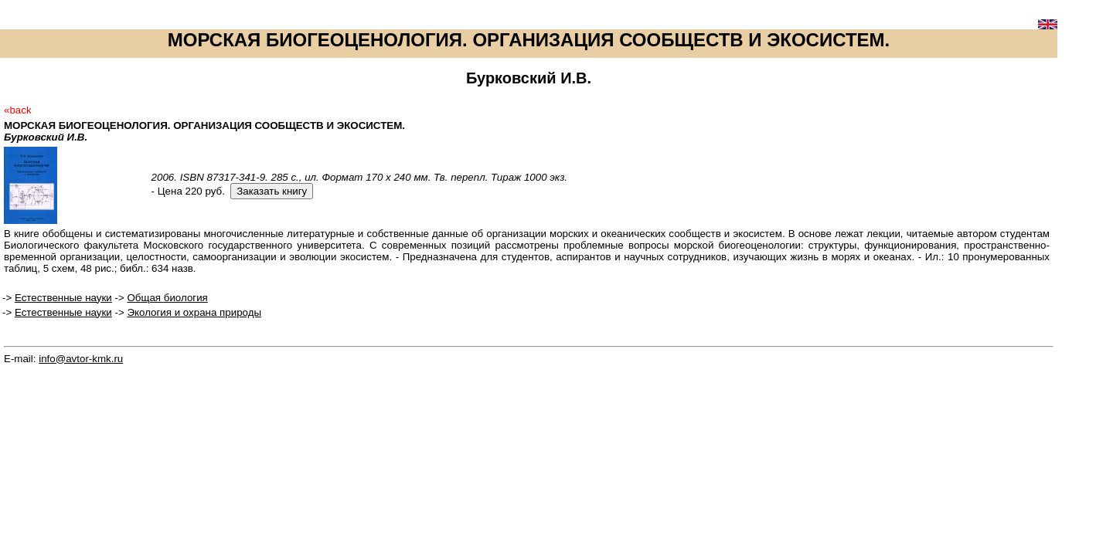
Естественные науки (63, 297)
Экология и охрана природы (194, 312)
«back (18, 110)
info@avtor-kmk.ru (81, 358)
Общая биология (167, 297)
